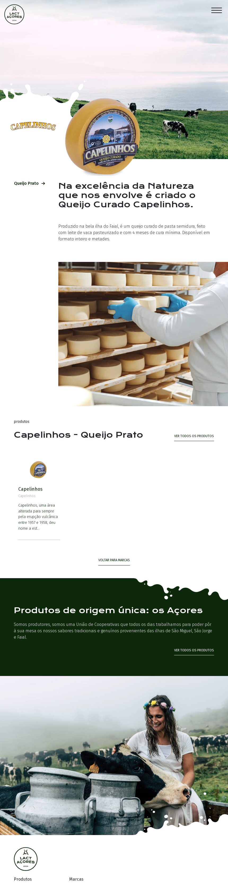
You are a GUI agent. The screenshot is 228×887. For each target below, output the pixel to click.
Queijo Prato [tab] (29, 183)
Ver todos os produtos (194, 650)
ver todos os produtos (194, 436)
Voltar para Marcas (114, 560)
